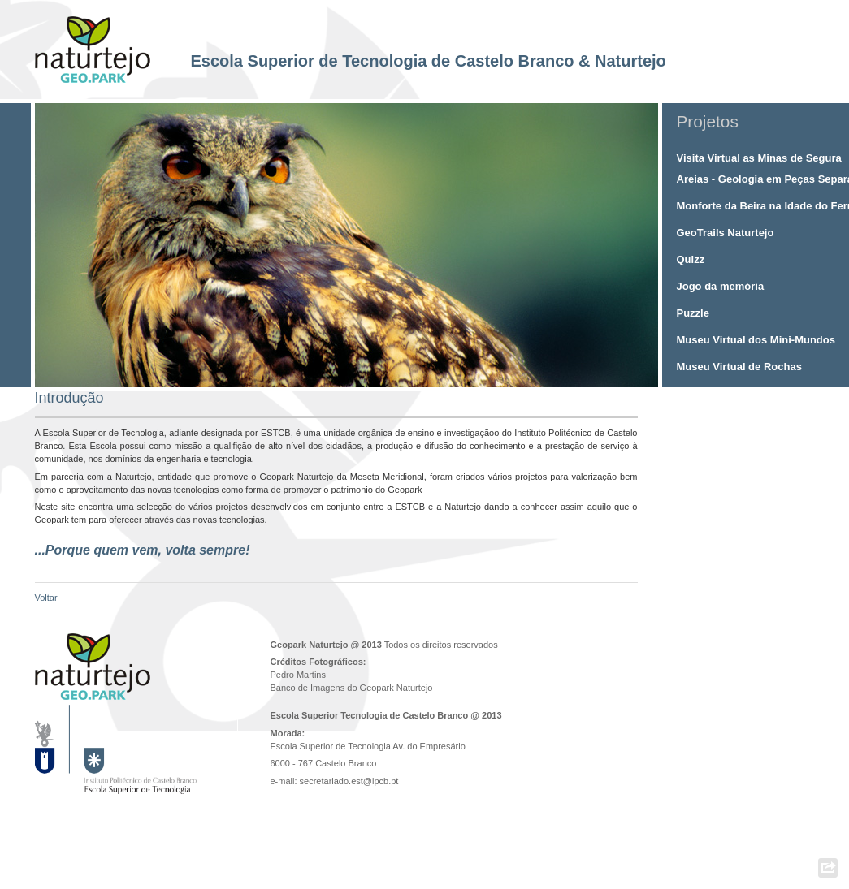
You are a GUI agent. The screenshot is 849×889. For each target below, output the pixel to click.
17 (603, 374)
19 (624, 374)
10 (529, 374)
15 (582, 374)
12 (550, 374)
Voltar (46, 597)
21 (645, 374)
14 (571, 374)
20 (634, 374)
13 (561, 374)
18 (613, 374)
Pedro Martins (298, 675)
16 (592, 374)
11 (539, 374)
